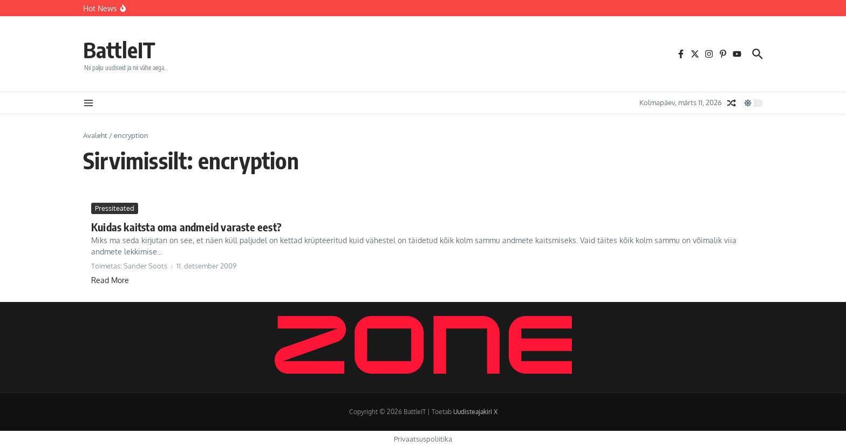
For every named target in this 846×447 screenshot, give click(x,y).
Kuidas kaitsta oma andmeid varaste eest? (186, 226)
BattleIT (119, 49)
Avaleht (95, 135)
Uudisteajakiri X (475, 412)
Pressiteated (114, 208)
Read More (110, 280)
